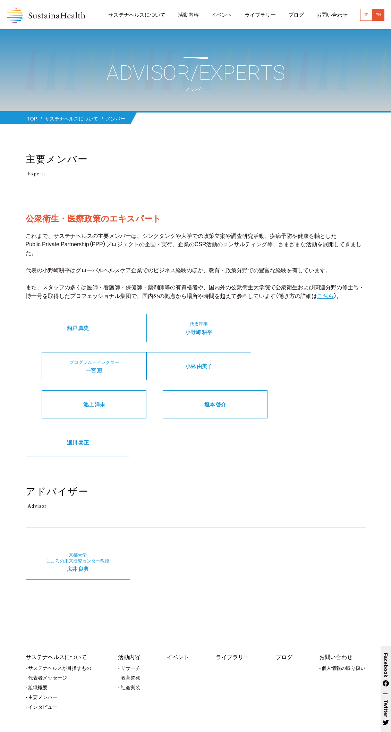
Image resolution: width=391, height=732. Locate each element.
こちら (325, 295)
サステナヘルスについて (56, 620)
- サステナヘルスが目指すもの (59, 631)
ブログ (284, 620)
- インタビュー (42, 670)
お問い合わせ (335, 620)
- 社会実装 (129, 651)
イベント (178, 620)
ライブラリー (232, 620)
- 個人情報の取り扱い (342, 631)
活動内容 (129, 620)
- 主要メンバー (42, 660)
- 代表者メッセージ (46, 641)
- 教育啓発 (129, 641)
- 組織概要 (37, 651)
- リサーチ (129, 631)
